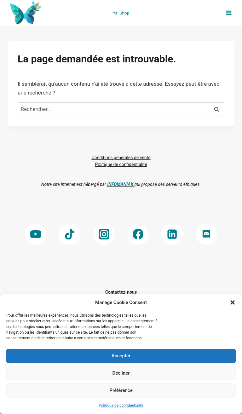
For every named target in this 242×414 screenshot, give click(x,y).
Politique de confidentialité (121, 405)
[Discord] (206, 234)
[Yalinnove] (25, 13)
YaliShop (121, 12)
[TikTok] (70, 234)
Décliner (121, 373)
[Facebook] (138, 234)
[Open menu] (228, 13)
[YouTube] (36, 234)
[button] (232, 302)
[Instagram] (104, 234)
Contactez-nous (121, 292)
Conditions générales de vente (120, 157)
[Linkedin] (172, 234)
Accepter (121, 356)
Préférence (120, 390)
